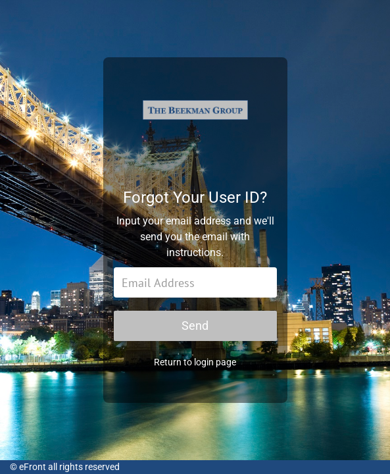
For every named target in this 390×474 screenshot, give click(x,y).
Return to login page (195, 362)
